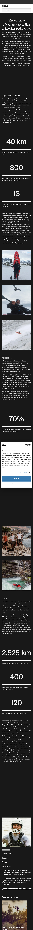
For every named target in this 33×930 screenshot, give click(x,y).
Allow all (16, 478)
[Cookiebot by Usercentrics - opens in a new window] (23, 445)
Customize (16, 484)
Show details (24, 473)
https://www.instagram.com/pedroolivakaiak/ (18, 872)
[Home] (7, 6)
